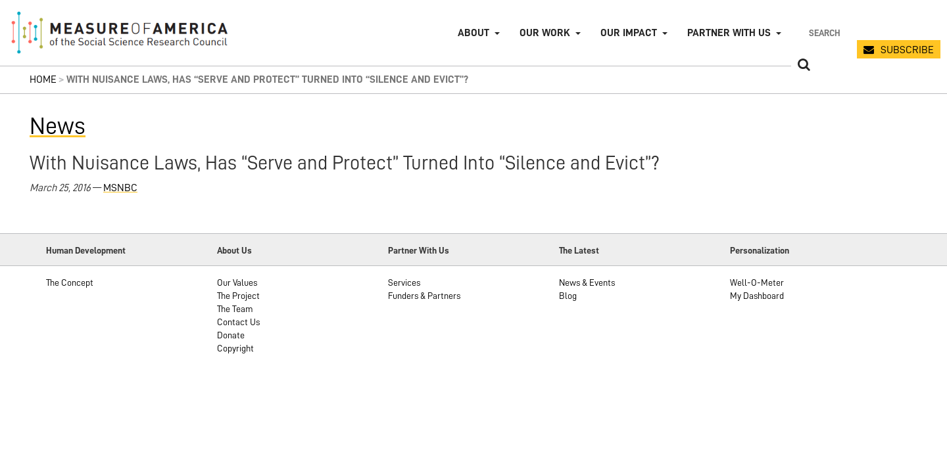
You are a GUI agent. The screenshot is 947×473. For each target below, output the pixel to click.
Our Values (237, 282)
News (57, 126)
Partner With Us (418, 250)
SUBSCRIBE (907, 50)
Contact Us (238, 322)
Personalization (759, 250)
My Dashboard (757, 295)
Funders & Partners (424, 295)
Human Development (86, 250)
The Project (238, 295)
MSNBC (120, 188)
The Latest (579, 250)
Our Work (545, 33)
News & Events (587, 282)
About (473, 33)
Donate (231, 335)
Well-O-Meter (757, 282)
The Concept (69, 282)
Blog (568, 295)
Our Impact (628, 33)
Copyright (235, 348)
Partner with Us (729, 33)
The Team (235, 308)
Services (404, 282)
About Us (234, 250)
